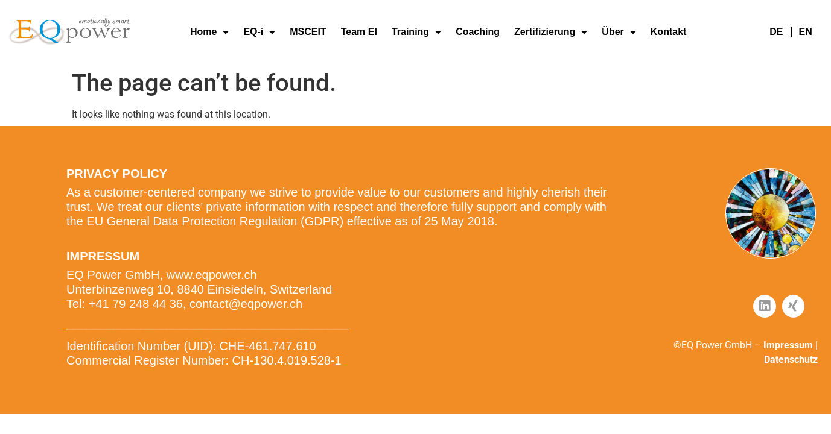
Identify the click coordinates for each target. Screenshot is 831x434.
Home (209, 32)
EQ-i (259, 32)
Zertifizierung (550, 32)
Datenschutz (791, 359)
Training (416, 32)
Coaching (478, 32)
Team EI (359, 32)
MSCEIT (308, 32)
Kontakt (669, 32)
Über (618, 32)
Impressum (788, 345)
